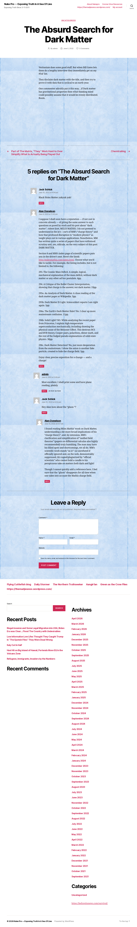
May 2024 (77, 739)
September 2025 (80, 655)
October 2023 (79, 776)
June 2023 (77, 797)
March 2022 (78, 845)
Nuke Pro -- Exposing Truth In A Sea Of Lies (28, 4)
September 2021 (80, 876)
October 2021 (79, 871)
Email (72, 538)
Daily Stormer (42, 584)
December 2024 (80, 702)
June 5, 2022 (68, 48)
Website (42, 548)
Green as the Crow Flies (113, 584)
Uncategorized (68, 20)
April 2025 (77, 681)
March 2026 (78, 624)
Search (9, 604)
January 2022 (79, 855)
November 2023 (80, 771)
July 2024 (77, 729)
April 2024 (77, 745)
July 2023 (77, 792)
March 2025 (78, 687)
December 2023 (80, 766)
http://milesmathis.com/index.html (56, 260)
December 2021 (80, 860)
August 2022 (78, 818)
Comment (43, 518)
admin (55, 48)
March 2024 (78, 750)
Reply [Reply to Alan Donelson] (41, 366)
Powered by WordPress (64, 921)
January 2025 (79, 697)
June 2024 (77, 734)
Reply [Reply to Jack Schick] (41, 203)
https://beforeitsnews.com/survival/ (90, 903)
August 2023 (78, 787)
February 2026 (79, 629)
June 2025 (77, 671)
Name (41, 538)
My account (117, 7)
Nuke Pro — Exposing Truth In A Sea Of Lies (33, 921)
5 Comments (84, 48)
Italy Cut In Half (14, 645)
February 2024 (79, 755)
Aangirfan (91, 584)
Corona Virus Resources (112, 4)
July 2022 (77, 824)
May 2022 (77, 834)
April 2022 (77, 839)
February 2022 (79, 850)
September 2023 (80, 782)
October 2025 (79, 650)
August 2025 (78, 660)
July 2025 (77, 666)
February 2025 (79, 692)
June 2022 (77, 829)
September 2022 (80, 813)
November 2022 (80, 803)
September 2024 (80, 718)
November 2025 (80, 645)
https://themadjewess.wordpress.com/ (93, 7)
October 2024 (79, 713)
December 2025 (80, 639)
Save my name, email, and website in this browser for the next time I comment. (68, 558)
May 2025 (77, 676)
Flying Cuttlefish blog (19, 584)
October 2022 (79, 808)
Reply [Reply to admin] (44, 391)
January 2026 (79, 634)
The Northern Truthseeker (68, 584)
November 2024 (80, 708)
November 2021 (80, 866)
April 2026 (77, 618)
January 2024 (79, 760)
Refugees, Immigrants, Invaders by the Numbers (31, 659)
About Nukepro (93, 4)
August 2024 (78, 724)
